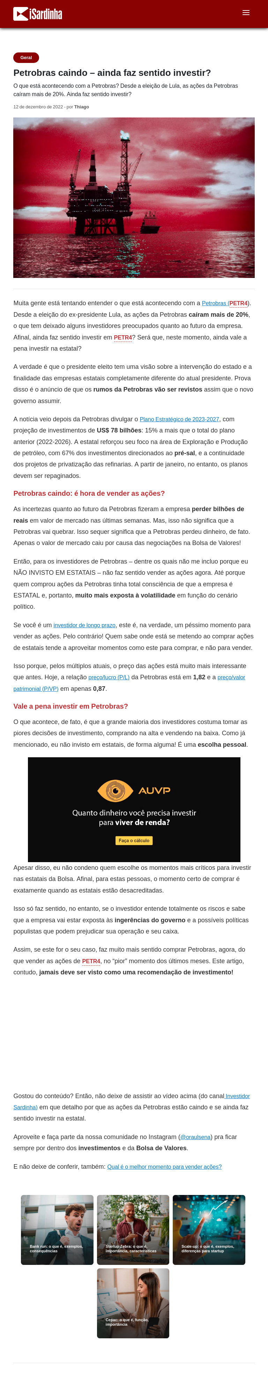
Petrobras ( (216, 303)
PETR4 (239, 303)
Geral (26, 57)
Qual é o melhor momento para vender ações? (164, 1167)
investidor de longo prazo (84, 625)
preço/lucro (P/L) (109, 677)
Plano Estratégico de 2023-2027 (179, 419)
